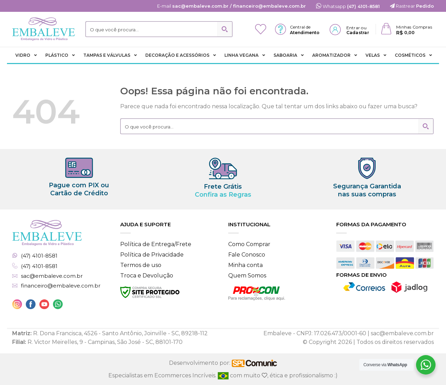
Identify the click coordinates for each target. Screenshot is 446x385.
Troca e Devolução (146, 275)
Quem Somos (247, 275)
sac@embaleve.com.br (52, 276)
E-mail (231, 6)
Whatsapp (348, 6)
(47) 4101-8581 (39, 256)
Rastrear (412, 6)
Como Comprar (249, 244)
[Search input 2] (152, 29)
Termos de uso (140, 265)
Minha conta (245, 265)
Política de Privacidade (152, 254)
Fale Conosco (246, 254)
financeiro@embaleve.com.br (60, 286)
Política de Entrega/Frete (155, 244)
